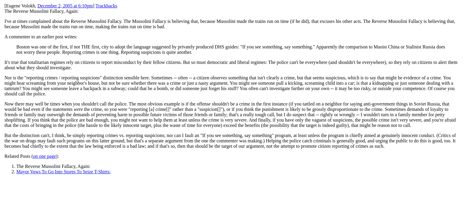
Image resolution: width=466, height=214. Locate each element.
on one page (44, 156)
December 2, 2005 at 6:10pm (65, 5)
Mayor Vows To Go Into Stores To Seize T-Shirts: (63, 171)
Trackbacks (106, 5)
